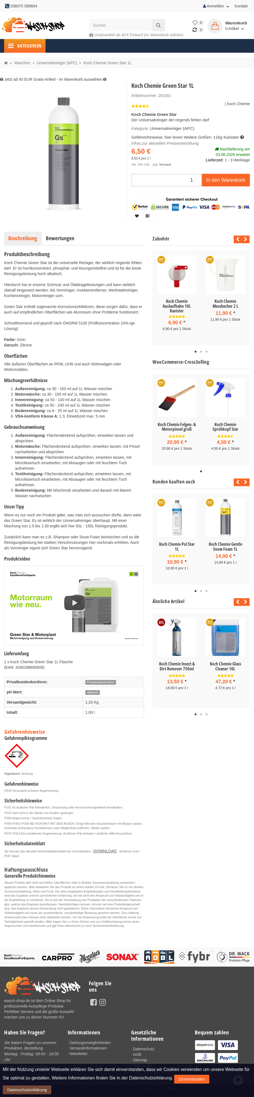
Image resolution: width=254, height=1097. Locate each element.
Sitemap (140, 1058)
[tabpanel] (177, 297)
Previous (236, 239)
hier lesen (173, 136)
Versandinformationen (88, 1047)
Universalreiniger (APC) (170, 128)
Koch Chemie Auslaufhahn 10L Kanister (177, 306)
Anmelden (216, 6)
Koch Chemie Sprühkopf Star (225, 425)
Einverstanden (186, 1091)
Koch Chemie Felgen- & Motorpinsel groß (177, 425)
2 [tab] (201, 351)
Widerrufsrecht (145, 1075)
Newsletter (78, 1052)
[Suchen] (120, 25)
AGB (137, 1053)
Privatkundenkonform (100, 682)
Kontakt (241, 6)
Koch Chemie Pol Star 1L (177, 544)
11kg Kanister (223, 136)
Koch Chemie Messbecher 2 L (225, 303)
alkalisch (92, 692)
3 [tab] (206, 351)
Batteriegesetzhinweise (153, 1069)
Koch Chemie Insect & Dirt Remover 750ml (177, 662)
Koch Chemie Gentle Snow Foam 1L (225, 544)
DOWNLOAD (102, 850)
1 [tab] (195, 351)
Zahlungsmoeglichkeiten (90, 1041)
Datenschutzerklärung (217, 1091)
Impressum (142, 1064)
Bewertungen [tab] (60, 238)
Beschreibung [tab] (22, 238)
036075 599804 (35, 1066)
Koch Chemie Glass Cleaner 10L (225, 662)
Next (246, 239)
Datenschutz (143, 1047)
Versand (164, 162)
